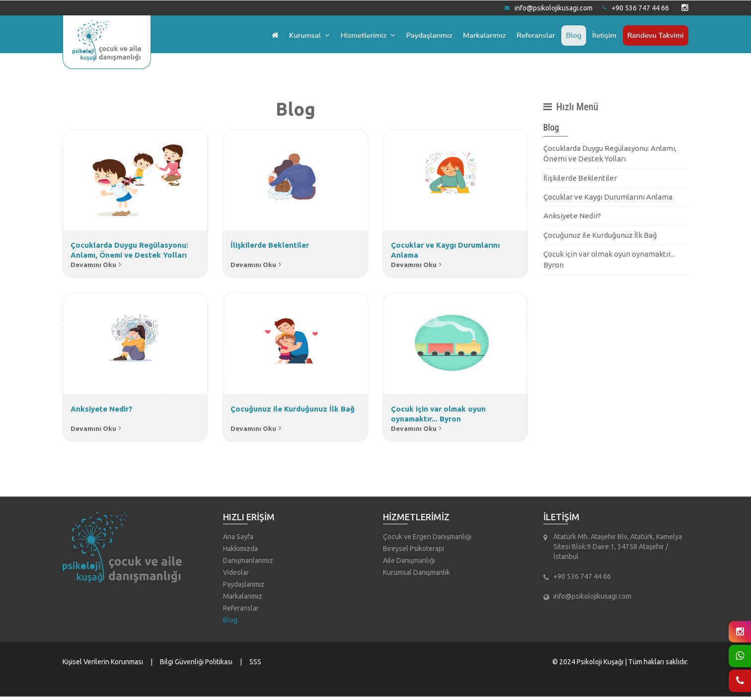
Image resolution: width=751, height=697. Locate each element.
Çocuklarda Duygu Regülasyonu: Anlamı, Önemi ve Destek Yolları (609, 153)
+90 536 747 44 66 (635, 8)
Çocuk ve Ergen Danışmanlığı (427, 537)
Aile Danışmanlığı (409, 561)
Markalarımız (479, 35)
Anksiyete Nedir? (572, 215)
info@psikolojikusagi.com (549, 8)
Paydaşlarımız (422, 35)
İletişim (602, 35)
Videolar (236, 573)
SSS (255, 662)
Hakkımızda (240, 549)
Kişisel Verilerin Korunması (103, 662)
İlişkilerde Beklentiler (580, 178)
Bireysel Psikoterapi (413, 549)
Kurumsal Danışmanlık (416, 573)
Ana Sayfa (238, 537)
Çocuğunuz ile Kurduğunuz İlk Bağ (600, 235)
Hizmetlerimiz (359, 35)
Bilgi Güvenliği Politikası (196, 662)
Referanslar (531, 35)
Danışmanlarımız (248, 561)
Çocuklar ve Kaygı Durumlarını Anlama (608, 197)
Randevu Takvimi (654, 35)
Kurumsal (299, 35)
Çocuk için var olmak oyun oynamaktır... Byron (609, 259)
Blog (571, 35)
